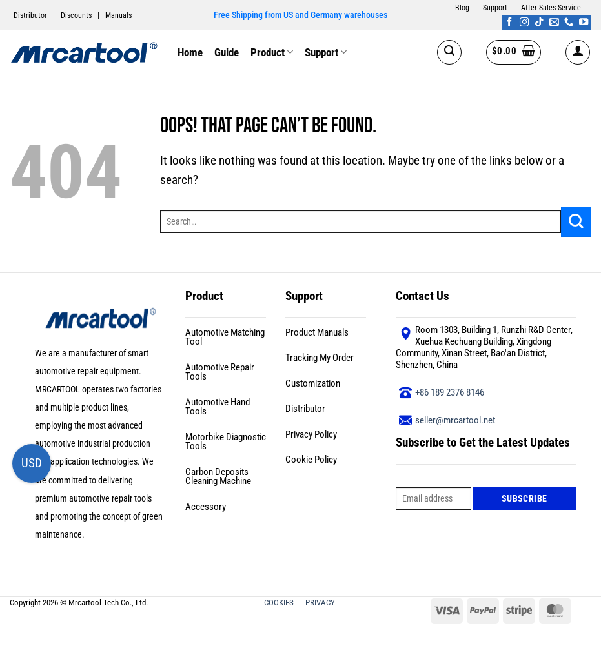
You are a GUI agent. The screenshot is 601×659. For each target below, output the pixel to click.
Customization (312, 383)
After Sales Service (551, 7)
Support (495, 7)
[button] (449, 52)
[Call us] (568, 22)
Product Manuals (317, 332)
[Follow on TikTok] (539, 22)
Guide (226, 52)
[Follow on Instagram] (524, 22)
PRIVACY (321, 602)
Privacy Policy (311, 434)
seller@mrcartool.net (455, 420)
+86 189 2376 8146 (449, 392)
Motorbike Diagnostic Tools (225, 441)
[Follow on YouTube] (583, 22)
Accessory (205, 506)
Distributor (30, 15)
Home (190, 52)
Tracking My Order (319, 357)
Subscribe (524, 498)
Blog (462, 7)
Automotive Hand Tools (217, 407)
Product (271, 52)
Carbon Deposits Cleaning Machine (218, 476)
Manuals (118, 15)
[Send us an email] (553, 22)
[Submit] (576, 222)
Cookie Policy (311, 459)
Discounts (76, 15)
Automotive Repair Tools (219, 372)
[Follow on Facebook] (509, 22)
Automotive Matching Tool (225, 337)
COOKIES (280, 602)
